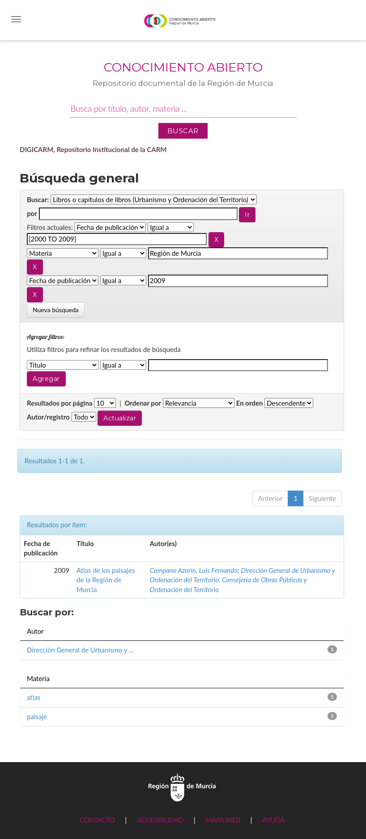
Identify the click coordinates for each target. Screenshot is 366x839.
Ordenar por (142, 403)
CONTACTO (97, 819)
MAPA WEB (223, 819)
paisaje (37, 716)
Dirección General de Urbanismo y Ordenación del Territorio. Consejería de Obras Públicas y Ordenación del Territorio (242, 579)
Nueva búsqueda (56, 310)
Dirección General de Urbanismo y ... (80, 650)
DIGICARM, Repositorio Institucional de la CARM (93, 149)
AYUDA (273, 819)
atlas (33, 697)
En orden (249, 403)
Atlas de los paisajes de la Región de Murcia (106, 579)
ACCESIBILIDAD (160, 819)
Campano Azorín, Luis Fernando (193, 570)
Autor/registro (48, 417)
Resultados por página (60, 403)
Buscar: (38, 199)
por (32, 213)
